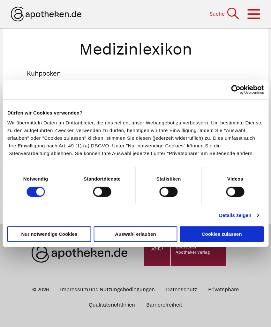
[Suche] (224, 13)
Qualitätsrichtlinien (112, 304)
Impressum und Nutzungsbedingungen (107, 289)
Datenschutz (181, 289)
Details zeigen (235, 215)
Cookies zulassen (222, 234)
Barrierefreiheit (164, 304)
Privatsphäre (223, 289)
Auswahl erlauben (135, 234)
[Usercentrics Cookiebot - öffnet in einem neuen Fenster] (236, 89)
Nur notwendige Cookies (49, 234)
